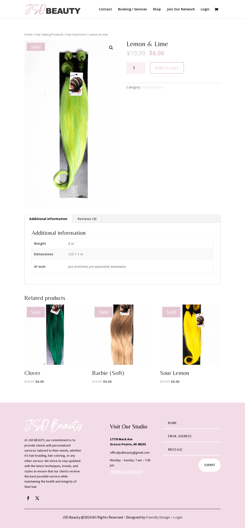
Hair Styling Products (49, 34)
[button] (111, 48)
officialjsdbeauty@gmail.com (130, 452)
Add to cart (167, 68)
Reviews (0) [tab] (87, 219)
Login (205, 9)
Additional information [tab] (48, 219)
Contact (105, 9)
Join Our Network (181, 9)
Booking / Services (132, 9)
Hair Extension (76, 34)
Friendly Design (158, 517)
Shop (157, 9)
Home (28, 34)
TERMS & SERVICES (126, 472)
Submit (209, 465)
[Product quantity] (136, 68)
